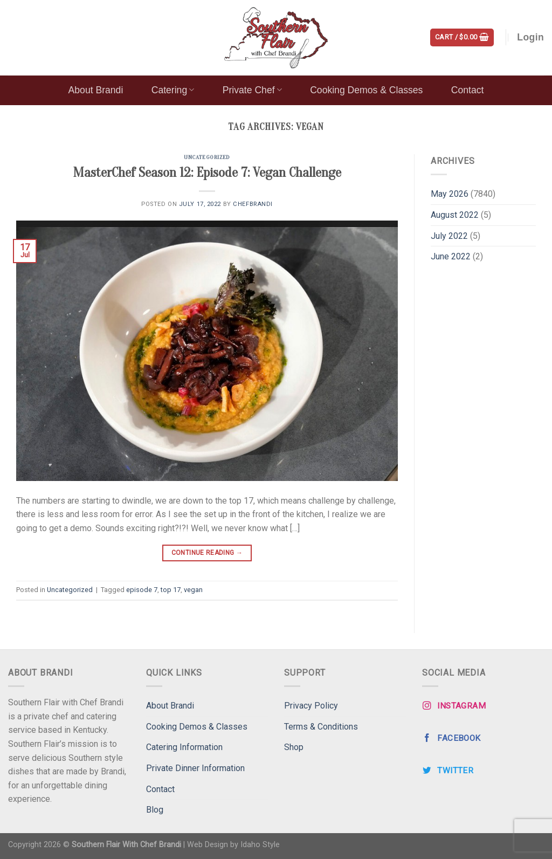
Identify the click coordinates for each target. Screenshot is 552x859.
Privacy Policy (311, 705)
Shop (293, 747)
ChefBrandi (253, 204)
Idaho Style (260, 844)
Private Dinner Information (195, 768)
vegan (193, 590)
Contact (467, 90)
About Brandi (95, 90)
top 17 (171, 590)
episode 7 (141, 590)
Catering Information (184, 747)
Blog (154, 810)
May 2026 (449, 194)
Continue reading (207, 553)
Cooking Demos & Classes (366, 90)
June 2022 (451, 256)
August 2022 (455, 215)
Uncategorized (207, 157)
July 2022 (449, 236)
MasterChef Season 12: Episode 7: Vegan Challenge (207, 172)
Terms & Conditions (321, 726)
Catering (173, 90)
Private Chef (252, 90)
